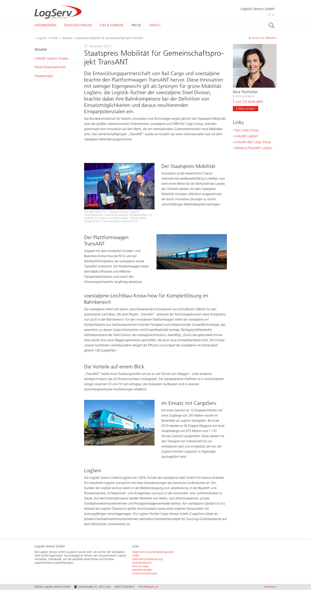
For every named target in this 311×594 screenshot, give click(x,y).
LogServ (41, 38)
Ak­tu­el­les (41, 49)
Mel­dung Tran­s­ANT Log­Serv (253, 148)
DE (271, 14)
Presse (136, 25)
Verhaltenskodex (142, 570)
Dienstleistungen (78, 25)
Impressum (270, 586)
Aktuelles (67, 38)
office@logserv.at (148, 586)
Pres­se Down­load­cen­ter (50, 67)
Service (155, 25)
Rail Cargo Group (247, 130)
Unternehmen (45, 25)
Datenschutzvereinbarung (147, 559)
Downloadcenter (142, 562)
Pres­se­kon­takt (44, 76)
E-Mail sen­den (245, 108)
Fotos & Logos (140, 566)
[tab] (45, 25)
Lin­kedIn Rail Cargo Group (253, 142)
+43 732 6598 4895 (249, 102)
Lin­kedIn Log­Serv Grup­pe (51, 58)
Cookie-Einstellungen (144, 573)
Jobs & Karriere (112, 25)
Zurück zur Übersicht (262, 38)
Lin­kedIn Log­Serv (246, 136)
